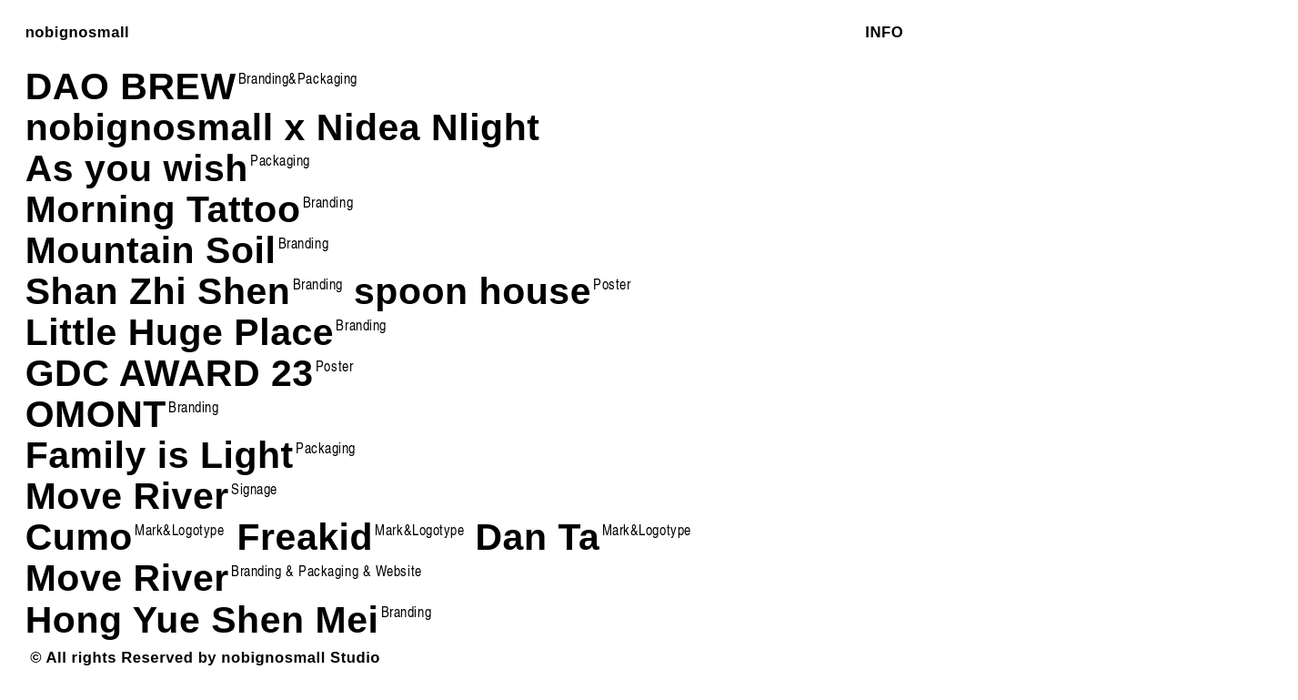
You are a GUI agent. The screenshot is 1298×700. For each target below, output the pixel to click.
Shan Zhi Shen (184, 291)
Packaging (280, 159)
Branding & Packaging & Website (326, 570)
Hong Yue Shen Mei (202, 620)
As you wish (136, 168)
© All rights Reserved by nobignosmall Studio (205, 657)
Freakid (351, 537)
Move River (127, 578)
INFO (884, 32)
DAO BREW (130, 86)
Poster (334, 365)
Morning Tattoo (163, 209)
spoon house (492, 291)
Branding (328, 201)
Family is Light (159, 455)
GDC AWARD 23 (169, 373)
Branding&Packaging (297, 77)
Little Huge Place (180, 332)
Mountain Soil (151, 250)
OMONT (122, 414)
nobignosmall (77, 32)
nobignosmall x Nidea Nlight (282, 127)
